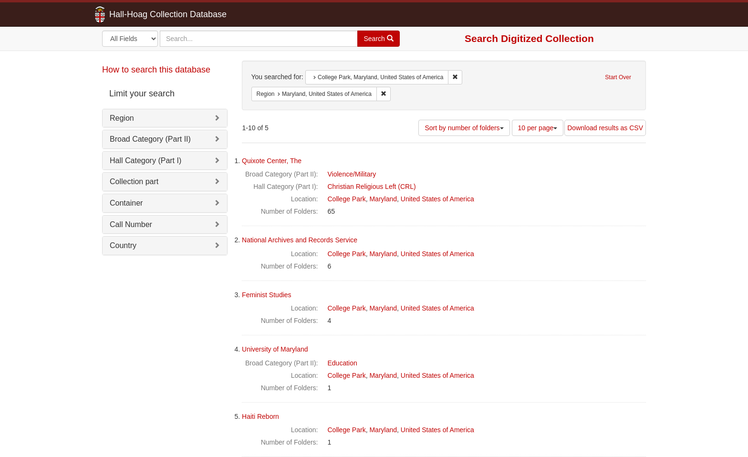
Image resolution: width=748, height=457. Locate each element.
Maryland (383, 199)
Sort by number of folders (464, 128)
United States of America (437, 199)
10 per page (538, 128)
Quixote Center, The (271, 161)
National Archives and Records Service (299, 240)
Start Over (618, 77)
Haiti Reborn (260, 416)
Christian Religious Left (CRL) (372, 186)
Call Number (131, 224)
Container (126, 203)
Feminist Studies (266, 295)
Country (123, 245)
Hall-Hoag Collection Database (137, 14)
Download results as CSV (605, 128)
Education (342, 363)
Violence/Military (352, 174)
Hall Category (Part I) (145, 160)
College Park (347, 199)
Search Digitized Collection (529, 38)
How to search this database (156, 69)
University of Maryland (275, 349)
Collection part (134, 181)
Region (122, 118)
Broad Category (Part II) (150, 139)
